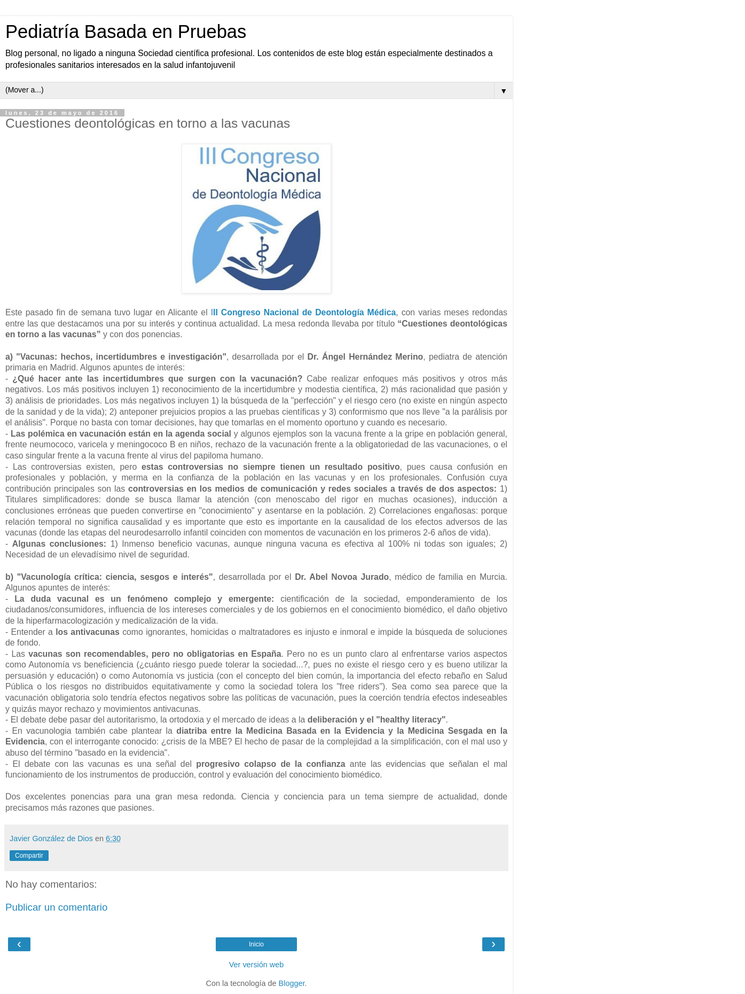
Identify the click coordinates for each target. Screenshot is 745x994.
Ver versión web (256, 964)
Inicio (256, 944)
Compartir (29, 855)
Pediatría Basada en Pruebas (125, 31)
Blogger (292, 983)
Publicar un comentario (56, 907)
